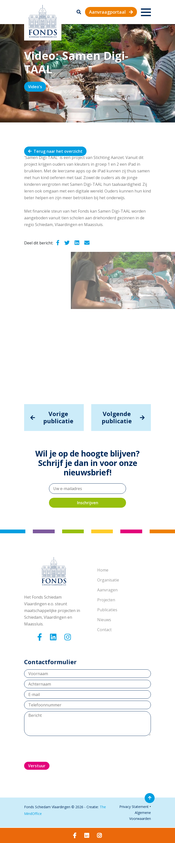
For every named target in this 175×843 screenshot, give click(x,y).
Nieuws (104, 619)
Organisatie (108, 580)
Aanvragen (107, 590)
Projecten (106, 600)
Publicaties (107, 610)
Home (102, 570)
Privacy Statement (134, 806)
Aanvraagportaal (111, 12)
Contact (104, 629)
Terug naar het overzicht (55, 151)
